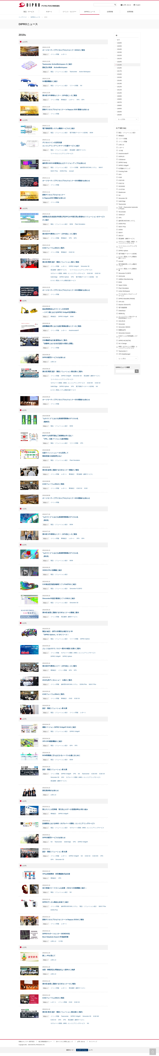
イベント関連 (123, 141)
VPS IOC (121, 301)
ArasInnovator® (123, 153)
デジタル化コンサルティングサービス (128, 294)
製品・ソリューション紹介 (127, 132)
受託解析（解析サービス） (127, 238)
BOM (120, 282)
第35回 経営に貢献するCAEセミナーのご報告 (59, 984)
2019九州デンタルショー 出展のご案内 (57, 680)
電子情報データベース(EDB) (128, 253)
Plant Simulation (124, 288)
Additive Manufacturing (126, 279)
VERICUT (122, 215)
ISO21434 (122, 276)
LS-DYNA (122, 189)
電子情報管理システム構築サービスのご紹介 (58, 128)
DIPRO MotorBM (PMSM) (127, 298)
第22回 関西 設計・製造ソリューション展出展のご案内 (62, 371)
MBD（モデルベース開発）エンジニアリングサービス (128, 347)
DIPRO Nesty (123, 162)
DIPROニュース (35, 17)
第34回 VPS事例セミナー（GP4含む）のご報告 (59, 95)
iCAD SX (121, 183)
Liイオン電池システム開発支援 (128, 269)
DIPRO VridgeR (123, 165)
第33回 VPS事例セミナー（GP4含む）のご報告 (59, 534)
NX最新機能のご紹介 (50, 81)
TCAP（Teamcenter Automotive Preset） (128, 208)
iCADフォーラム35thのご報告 (53, 484)
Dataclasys (122, 310)
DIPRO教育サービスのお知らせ (53, 357)
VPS (120, 217)
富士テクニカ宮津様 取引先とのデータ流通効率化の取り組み (65, 809)
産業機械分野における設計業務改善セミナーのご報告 (61, 326)
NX (119, 195)
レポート (121, 147)
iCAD (120, 177)
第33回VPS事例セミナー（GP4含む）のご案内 (59, 666)
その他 (121, 150)
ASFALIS (121, 156)
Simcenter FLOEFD (125, 273)
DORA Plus (122, 223)
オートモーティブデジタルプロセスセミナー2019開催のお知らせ (66, 181)
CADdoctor (122, 159)
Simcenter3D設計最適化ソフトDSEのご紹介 (58, 598)
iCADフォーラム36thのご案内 (53, 248)
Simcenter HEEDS (124, 327)
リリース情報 (123, 138)
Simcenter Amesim (124, 333)
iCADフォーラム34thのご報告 (53, 998)
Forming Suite (123, 171)
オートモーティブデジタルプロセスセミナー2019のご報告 (63, 50)
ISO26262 (122, 186)
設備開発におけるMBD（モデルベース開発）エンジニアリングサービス (68, 823)
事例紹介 (121, 135)
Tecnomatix (122, 212)
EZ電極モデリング (124, 168)
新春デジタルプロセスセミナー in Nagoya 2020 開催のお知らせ (65, 109)
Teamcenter (122, 204)
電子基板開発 (123, 307)
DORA (121, 229)
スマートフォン (82, 1050)
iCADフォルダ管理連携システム (128, 336)
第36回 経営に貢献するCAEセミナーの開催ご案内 (60, 612)
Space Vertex (123, 285)
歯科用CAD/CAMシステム (127, 221)
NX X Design (123, 343)
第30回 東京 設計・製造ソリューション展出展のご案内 (62, 1012)
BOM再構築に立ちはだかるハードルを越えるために (61, 755)
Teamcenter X (123, 351)
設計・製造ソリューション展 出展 (54, 708)
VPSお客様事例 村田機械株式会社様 (56, 874)
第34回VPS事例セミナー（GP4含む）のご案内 (59, 234)
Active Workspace (124, 291)
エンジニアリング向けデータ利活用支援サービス (128, 317)
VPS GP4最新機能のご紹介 (52, 741)
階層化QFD (122, 330)
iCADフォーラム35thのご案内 (53, 694)
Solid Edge (122, 201)
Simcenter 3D (123, 198)
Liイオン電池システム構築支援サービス (128, 257)
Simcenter (122, 324)
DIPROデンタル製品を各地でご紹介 (55, 902)
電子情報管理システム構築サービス (128, 264)
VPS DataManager (124, 354)
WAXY (121, 232)
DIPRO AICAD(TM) (125, 340)
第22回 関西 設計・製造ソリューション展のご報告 (60, 262)
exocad (121, 261)
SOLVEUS (122, 321)
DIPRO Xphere (123, 250)
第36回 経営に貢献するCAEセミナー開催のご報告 (60, 470)
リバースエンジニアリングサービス (128, 246)
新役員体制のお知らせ (50, 790)
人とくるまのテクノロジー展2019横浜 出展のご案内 (61, 648)
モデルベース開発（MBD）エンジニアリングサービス (128, 242)
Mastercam (122, 192)
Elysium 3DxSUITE (125, 304)
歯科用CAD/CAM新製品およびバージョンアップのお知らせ (64, 163)
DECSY (121, 235)
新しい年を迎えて (48, 955)
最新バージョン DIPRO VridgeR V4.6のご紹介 (59, 727)
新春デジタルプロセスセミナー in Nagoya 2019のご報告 (63, 919)
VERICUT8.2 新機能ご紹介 (52, 570)
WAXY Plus (122, 226)
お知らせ (121, 144)
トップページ (23, 17)
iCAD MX (121, 180)
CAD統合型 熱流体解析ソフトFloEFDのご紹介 (59, 584)
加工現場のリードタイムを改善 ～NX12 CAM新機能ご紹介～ (64, 888)
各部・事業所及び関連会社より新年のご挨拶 (58, 970)
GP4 (120, 174)
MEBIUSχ (122, 313)
